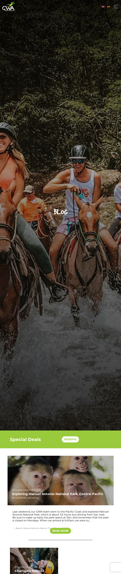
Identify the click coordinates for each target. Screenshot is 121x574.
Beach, (19, 528)
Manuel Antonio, (31, 528)
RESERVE (70, 439)
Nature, (43, 528)
